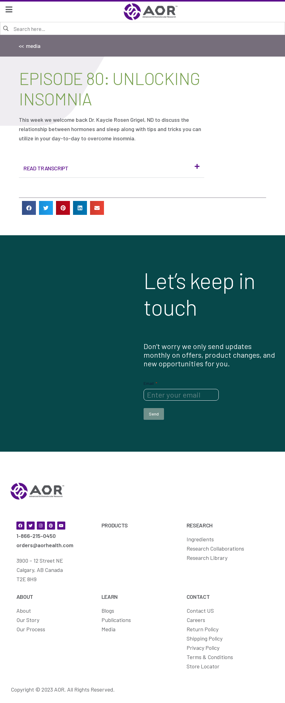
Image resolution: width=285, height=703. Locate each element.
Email (150, 383)
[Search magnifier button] (6, 28)
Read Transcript (46, 168)
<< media (30, 45)
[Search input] (147, 28)
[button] (111, 168)
